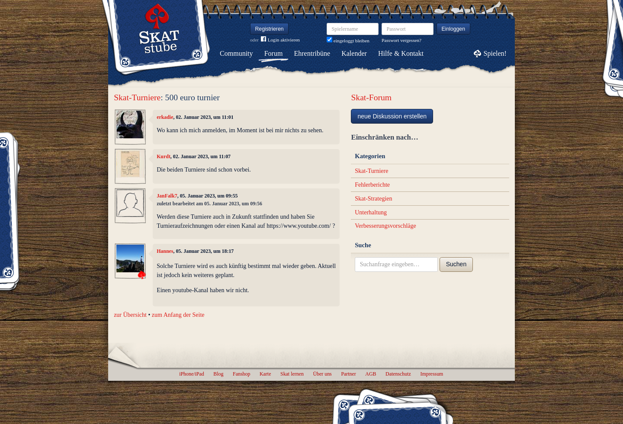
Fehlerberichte (372, 185)
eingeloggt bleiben (348, 40)
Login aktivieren (280, 40)
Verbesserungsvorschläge (385, 226)
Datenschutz (398, 374)
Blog (218, 374)
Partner (348, 374)
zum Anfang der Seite (178, 315)
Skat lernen (292, 374)
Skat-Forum (371, 97)
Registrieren (269, 29)
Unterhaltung (371, 212)
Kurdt (163, 156)
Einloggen (454, 29)
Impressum (431, 374)
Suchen (456, 264)
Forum (273, 53)
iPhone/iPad (191, 374)
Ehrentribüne (312, 53)
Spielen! (495, 53)
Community (236, 53)
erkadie (165, 117)
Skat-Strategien (373, 198)
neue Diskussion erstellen (392, 116)
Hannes (165, 251)
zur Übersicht (130, 315)
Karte (265, 374)
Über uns (322, 374)
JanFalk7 (167, 196)
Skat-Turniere (137, 97)
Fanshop (241, 374)
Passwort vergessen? (401, 40)
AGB (370, 374)
